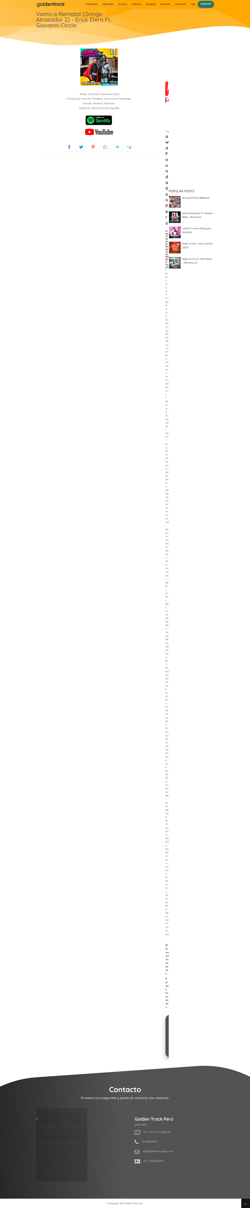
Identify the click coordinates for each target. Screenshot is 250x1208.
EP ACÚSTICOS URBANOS (195, 197)
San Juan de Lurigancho (193, 1131)
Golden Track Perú (134, 1203)
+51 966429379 (186, 1141)
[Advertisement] (191, 323)
